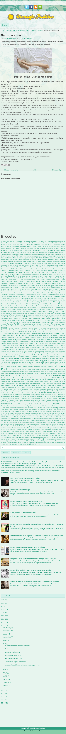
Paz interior (4, 389)
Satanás (53, 417)
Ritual (3, 409)
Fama (38, 322)
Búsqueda (27, 267)
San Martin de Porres (11, 415)
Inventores (15, 343)
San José (54, 413)
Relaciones (43, 404)
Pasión (23, 387)
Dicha (63, 302)
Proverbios (49, 398)
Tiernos (54, 431)
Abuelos (31, 243)
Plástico (29, 393)
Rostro (63, 409)
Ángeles (35, 252)
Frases (4, 328)
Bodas (3, 265)
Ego (41, 309)
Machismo (46, 356)
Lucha (19, 356)
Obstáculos (38, 379)
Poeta (59, 393)
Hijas (55, 333)
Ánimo (56, 252)
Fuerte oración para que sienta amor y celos (24, 478)
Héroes (51, 333)
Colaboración (55, 280)
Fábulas (11, 322)
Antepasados (27, 254)
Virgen (31, 442)
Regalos (26, 404)
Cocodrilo (42, 280)
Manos (23, 360)
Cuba (19, 289)
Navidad (62, 376)
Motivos (24, 374)
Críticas (3, 289)
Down (24, 307)
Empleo (63, 311)
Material (11, 364)
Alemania (33, 248)
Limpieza (9, 355)
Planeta (14, 393)
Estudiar (32, 320)
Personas (24, 391)
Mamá (15, 30)
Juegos (47, 347)
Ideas (52, 337)
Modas (42, 371)
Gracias (20, 332)
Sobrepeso (39, 422)
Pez (41, 391)
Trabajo (30, 433)
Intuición (9, 343)
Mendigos (37, 366)
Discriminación (5, 306)
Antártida (20, 254)
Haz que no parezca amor (13, 658)
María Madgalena (60, 360)
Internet (3, 343)
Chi (13, 278)
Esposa (63, 318)
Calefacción (62, 267)
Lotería (15, 356)
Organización (30, 381)
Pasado (13, 387)
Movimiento (30, 374)
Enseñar (37, 315)
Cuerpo (62, 289)
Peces (14, 389)
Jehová (16, 345)
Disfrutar (23, 306)
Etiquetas (16, 453)
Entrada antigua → (58, 170)
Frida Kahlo (17, 328)
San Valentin (20, 415)
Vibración (18, 441)
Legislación (55, 351)
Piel (58, 391)
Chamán (57, 276)
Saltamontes (49, 411)
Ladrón (9, 351)
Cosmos (3, 287)
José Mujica (5, 347)
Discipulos (62, 304)
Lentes (9, 353)
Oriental (41, 381)
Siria (22, 422)
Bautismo (53, 261)
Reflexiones (13, 404)
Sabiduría (11, 411)
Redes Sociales (51, 402)
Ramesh (42, 400)
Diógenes (38, 304)
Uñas (13, 437)
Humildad (33, 337)
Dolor (51, 306)
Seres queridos (8, 420)
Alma (48, 248)
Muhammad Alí (55, 374)
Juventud (10, 349)
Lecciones (31, 351)
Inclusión (37, 339)
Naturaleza (55, 376)
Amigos (50, 250)
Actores (28, 245)
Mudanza (36, 374)
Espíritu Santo (45, 318)
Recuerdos (41, 402)
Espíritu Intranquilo (34, 318)
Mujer (34, 30)
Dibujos (59, 302)
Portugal (14, 394)
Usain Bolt (24, 437)
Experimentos (4, 322)
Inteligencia (41, 341)
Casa (17, 274)
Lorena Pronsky (54, 355)
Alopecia (52, 248)
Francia (62, 326)
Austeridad (33, 259)
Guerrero (62, 332)
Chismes (28, 278)
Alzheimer (10, 250)
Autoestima (43, 259)
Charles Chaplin (6, 278)
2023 (35, 241)
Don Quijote (61, 306)
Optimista (14, 381)
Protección (37, 398)
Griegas (52, 332)
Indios (52, 339)
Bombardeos (8, 265)
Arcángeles (31, 258)
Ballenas (29, 261)
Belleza (62, 261)
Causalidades (52, 274)
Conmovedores (46, 283)
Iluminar (10, 339)
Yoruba (32, 444)
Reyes (35, 408)
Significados (55, 420)
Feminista (54, 324)
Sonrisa (59, 424)
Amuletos (4, 252)
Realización (10, 402)
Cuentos (45, 289)
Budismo (62, 265)
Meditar (13, 366)
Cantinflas (54, 270)
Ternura (27, 431)
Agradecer (20, 246)
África (15, 246)
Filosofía (13, 326)
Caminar (50, 269)
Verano (48, 439)
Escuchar (31, 317)
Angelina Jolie (43, 252)
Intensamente (61, 341)
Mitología (34, 371)
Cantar (49, 270)
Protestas (42, 398)
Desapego (43, 294)
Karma (31, 349)
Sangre (30, 415)
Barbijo (38, 261)
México (39, 369)
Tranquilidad (52, 433)
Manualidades (44, 360)
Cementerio (28, 276)
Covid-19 (17, 287)
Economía (51, 307)
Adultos (3, 246)
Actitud (13, 245)
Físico (41, 326)
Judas (42, 347)
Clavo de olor (12, 280)
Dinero (34, 304)
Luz (41, 356)
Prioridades (33, 396)
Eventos (53, 320)
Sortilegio (15, 426)
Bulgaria (13, 267)
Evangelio (47, 320)
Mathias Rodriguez (9, 38)
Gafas (11, 330)
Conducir (25, 283)
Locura (43, 355)
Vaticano (7, 439)
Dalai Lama (52, 291)
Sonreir (54, 424)
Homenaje (38, 335)
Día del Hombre (34, 298)
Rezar (40, 408)
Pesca (32, 391)
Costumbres (10, 287)
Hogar (18, 335)
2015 (2, 696)
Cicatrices (38, 278)
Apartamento (27, 256)
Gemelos (47, 330)
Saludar (3, 413)
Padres (23, 383)
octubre (5, 634)
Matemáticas (4, 364)
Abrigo (21, 243)
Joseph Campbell (14, 347)
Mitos (38, 371)
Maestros (28, 358)
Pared (63, 385)
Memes (25, 366)
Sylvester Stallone (54, 428)
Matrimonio (25, 364)
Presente (4, 396)
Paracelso (40, 385)
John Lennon (39, 345)
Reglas (31, 404)
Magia (39, 358)
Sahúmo (35, 411)
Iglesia (56, 337)
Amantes (25, 250)
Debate (3, 293)
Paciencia (18, 383)
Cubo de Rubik (26, 289)
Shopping (48, 420)
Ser (2, 420)
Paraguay (46, 385)
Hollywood (24, 335)
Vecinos (13, 439)
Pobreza (43, 393)
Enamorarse (33, 313)
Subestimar (62, 426)
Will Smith (14, 444)
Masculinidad (54, 362)
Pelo (40, 389)
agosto (5, 640)
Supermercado (44, 428)
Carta (13, 274)
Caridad (31, 272)
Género (59, 330)
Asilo (19, 259)
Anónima (3, 254)
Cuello (40, 289)
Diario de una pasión (47, 302)
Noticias (8, 379)
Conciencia (19, 283)
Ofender (52, 379)
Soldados (17, 424)
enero (5, 685)
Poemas (49, 393)
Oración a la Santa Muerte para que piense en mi (26, 501)
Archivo (26, 453)
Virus (35, 442)
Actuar (33, 245)
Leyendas (42, 353)
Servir (20, 420)
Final (25, 326)
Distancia (29, 306)
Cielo (47, 278)
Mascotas (45, 362)
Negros (15, 378)
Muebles (42, 374)
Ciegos (44, 278)
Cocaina (29, 280)
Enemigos (46, 313)
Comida (38, 281)
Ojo (56, 379)
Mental (14, 369)
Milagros (10, 371)
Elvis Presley (26, 311)
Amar (30, 250)
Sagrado (29, 411)
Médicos (51, 364)
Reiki (35, 404)
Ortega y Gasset (53, 381)
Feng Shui (61, 324)
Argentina (39, 258)
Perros (3, 391)
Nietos (50, 378)
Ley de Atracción (24, 353)
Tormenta (10, 433)
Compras (62, 281)
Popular (5, 453)
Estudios (38, 320)
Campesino (11, 270)
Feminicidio (46, 324)
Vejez (17, 439)
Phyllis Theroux (47, 391)
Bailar (24, 261)
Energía (51, 313)
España (52, 317)
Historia (3, 335)
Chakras (51, 276)
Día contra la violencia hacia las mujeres (34, 296)
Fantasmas (62, 322)
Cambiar (27, 269)
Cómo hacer (46, 281)
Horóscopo (62, 335)
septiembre (7, 637)
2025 (2, 603)
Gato (35, 330)
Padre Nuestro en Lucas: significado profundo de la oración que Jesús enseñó (36, 536)
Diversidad (35, 306)
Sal (38, 411)
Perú (29, 391)
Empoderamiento (5, 313)
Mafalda (34, 358)
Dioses (48, 304)
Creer (38, 287)
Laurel (25, 351)
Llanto (31, 355)
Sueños (9, 428)
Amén (40, 250)
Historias (11, 336)
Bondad (21, 265)
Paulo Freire (59, 387)
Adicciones (43, 245)
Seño (53, 418)
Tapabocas (12, 429)
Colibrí (3, 281)
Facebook (17, 322)
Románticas (49, 409)
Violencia (4, 442)
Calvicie (22, 269)
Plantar (19, 393)
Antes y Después (36, 254)
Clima (18, 280)
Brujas (52, 265)
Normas (3, 379)
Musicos (29, 376)
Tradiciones (37, 433)
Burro (22, 267)
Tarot (25, 429)
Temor (49, 429)
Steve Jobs (50, 426)
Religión (55, 404)
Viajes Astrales (10, 441)
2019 (2, 622)
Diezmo (17, 304)
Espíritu (10, 318)
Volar (52, 442)
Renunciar (9, 406)
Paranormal (58, 385)
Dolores (56, 306)
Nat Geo (48, 376)
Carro (9, 274)
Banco (33, 261)
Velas (21, 439)
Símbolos (62, 420)
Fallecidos (33, 322)
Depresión (12, 294)
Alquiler (63, 248)
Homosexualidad (47, 335)
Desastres (56, 294)
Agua (26, 246)
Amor (63, 250)
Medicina (45, 364)
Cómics (33, 281)
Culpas (16, 291)
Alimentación (41, 248)
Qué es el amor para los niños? (15, 662)
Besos (16, 263)
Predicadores (26, 394)
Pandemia (50, 383)
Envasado (51, 315)
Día (19, 296)
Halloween (27, 333)
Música (24, 376)
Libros (63, 353)
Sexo (28, 420)
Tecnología (36, 429)
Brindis (48, 265)
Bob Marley (61, 263)
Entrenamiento (44, 315)
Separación (62, 418)
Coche (34, 280)
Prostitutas (31, 398)
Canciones (27, 270)
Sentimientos (44, 418)
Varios (3, 439)
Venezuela (26, 439)
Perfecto (56, 389)
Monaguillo (48, 371)
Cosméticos (62, 285)
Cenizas (34, 276)
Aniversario (62, 252)
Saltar (54, 411)
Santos (48, 417)
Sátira (58, 417)
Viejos (39, 441)
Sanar (26, 415)
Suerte (14, 428)
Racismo (37, 400)
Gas (25, 330)
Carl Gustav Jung (43, 272)
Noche (63, 378)
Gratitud (35, 332)
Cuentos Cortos (54, 289)
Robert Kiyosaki (13, 409)
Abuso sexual (47, 243)
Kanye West (24, 349)
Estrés (27, 320)
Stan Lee (43, 426)
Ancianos (30, 252)
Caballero (41, 267)
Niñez (54, 378)
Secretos (62, 417)
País (27, 383)
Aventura (62, 259)
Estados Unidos (6, 320)
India (48, 339)
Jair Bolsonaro (61, 343)
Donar (17, 307)
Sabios (17, 411)
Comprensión (4, 283)
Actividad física (21, 245)
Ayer (12, 261)
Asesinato (9, 259)
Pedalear (19, 389)
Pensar (44, 389)
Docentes (41, 306)
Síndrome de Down (6, 422)
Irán (37, 343)
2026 (2, 600)
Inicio (4, 25)
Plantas (24, 393)
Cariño (35, 272)
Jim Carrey (28, 345)
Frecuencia (10, 328)
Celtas (23, 276)
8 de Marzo (41, 241)
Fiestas (8, 326)
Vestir (63, 439)
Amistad (57, 250)
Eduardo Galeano (16, 309)
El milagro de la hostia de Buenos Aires (23, 513)
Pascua (19, 387)
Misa (30, 371)
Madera (58, 356)
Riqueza (58, 408)
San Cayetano (32, 413)
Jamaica (3, 345)
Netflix (30, 378)
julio (4, 643)
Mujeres (39, 30)
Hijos (59, 333)
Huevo (20, 337)
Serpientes (15, 420)
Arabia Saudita (61, 256)
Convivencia (12, 285)
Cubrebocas (34, 289)
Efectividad (37, 309)
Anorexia (9, 254)
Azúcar (20, 261)
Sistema (26, 422)
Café (57, 267)
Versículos (58, 439)
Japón (8, 345)
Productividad (47, 396)
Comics (28, 281)
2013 (2, 703)
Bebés (58, 261)
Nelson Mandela (23, 378)
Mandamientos (10, 360)
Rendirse (4, 406)
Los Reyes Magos (6, 356)
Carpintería (4, 274)
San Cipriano (39, 413)
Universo (8, 437)
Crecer (26, 287)
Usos (28, 437)
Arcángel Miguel (23, 258)
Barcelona (42, 261)
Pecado (10, 389)
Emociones (42, 311)
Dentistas (44, 293)
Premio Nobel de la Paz (50, 394)
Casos (29, 274)
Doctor (47, 306)
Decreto (30, 293)
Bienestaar (31, 263)
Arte (56, 258)
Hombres (31, 335)
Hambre (33, 333)
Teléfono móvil (44, 429)
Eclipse (41, 307)
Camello (44, 269)
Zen (35, 444)
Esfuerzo (43, 317)
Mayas (31, 364)
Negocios (10, 378)
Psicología (61, 398)
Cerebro (39, 276)
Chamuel (62, 276)
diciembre (6, 628)
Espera (63, 317)
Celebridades (12, 276)
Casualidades (35, 274)
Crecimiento (32, 287)
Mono (63, 371)
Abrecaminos (15, 243)
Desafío (23, 294)
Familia (43, 322)
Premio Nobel (40, 394)
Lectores (37, 351)
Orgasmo (36, 381)
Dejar (34, 293)
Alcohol (63, 246)
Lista (21, 355)
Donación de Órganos (8, 307)
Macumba (52, 356)
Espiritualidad (55, 318)
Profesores (4, 398)
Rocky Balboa (41, 409)
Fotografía (52, 326)
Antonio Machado (10, 256)
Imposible (31, 339)
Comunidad (12, 283)
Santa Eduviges (43, 415)
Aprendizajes (52, 256)
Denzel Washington (53, 293)
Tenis (63, 429)
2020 (29, 241)
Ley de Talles (35, 353)
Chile (19, 278)
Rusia (6, 411)
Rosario (59, 409)
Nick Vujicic (44, 378)
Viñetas (56, 441)
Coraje (18, 285)
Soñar (63, 424)
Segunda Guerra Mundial (8, 418)
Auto (38, 259)
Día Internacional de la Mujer (19, 300)
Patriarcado (37, 387)
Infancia (57, 339)
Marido (3, 362)
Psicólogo (4, 400)
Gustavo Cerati (5, 333)
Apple (39, 256)
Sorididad (3, 426)
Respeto (3, 408)
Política (3, 394)
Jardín (12, 345)
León (13, 353)
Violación (62, 441)
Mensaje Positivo (47, 366)
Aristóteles (46, 258)
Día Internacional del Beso (54, 300)
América (45, 250)
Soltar (39, 424)
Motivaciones (16, 374)
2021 (2, 616)
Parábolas (34, 385)
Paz (64, 387)
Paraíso (51, 385)
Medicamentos (38, 364)
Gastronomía (29, 330)
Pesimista (37, 391)
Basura (48, 261)
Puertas (21, 400)
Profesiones (61, 396)
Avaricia (57, 259)
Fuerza (40, 328)
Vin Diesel (50, 441)
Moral (2, 374)
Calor (17, 269)
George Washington (6, 332)
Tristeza (3, 435)
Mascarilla (38, 362)
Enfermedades (60, 313)
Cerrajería (45, 276)
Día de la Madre (52, 296)
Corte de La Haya (41, 285)
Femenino (32, 324)
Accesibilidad (55, 243)
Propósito (16, 398)
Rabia (32, 400)
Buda (57, 265)
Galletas (15, 330)
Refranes (20, 404)
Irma (40, 343)
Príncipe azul (25, 396)
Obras (33, 379)
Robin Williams (23, 409)
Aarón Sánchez (49, 241)
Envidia (62, 315)
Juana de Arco (29, 347)
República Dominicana (46, 406)
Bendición (4, 263)
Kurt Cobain (43, 349)
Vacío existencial (46, 437)
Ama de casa (18, 250)
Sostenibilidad (23, 426)
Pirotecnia (4, 393)
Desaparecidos (36, 294)
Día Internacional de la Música (38, 300)
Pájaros (31, 383)
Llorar (35, 355)
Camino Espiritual (59, 269)
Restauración (9, 408)
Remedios (62, 404)
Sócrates (9, 424)
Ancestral (17, 252)
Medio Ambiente (59, 364)
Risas (63, 408)
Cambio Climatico (36, 269)
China (24, 278)
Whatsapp (8, 444)
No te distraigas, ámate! (13, 655)
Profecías (54, 396)
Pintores (62, 391)
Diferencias (23, 304)
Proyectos (54, 398)
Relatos (50, 404)
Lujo (31, 356)
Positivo (19, 394)
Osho (3, 383)
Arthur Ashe (61, 258)
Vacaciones (34, 437)
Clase (6, 280)
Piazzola (54, 391)
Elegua (19, 311)
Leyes (47, 353)
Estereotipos (21, 320)
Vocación (48, 442)
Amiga (7, 649)
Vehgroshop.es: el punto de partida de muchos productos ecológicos (33, 559)
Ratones (57, 400)
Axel (9, 261)
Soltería (43, 424)
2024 (2, 606)
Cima (56, 278)
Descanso (62, 294)
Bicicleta (25, 263)
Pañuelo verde (57, 383)
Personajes (16, 391)
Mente (19, 369)
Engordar (18, 315)
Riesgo (48, 408)
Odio (48, 379)
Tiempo (49, 431)
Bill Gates (37, 263)
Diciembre (4, 304)
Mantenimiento (30, 360)
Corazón (24, 285)
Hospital (4, 337)
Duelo (36, 307)
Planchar (9, 393)
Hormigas (55, 335)
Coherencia (49, 280)
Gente (63, 330)
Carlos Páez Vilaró (53, 272)
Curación (37, 291)
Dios (44, 304)
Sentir (50, 418)
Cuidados (3, 291)
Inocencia (27, 341)
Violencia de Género (14, 442)
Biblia (20, 263)
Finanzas (30, 326)
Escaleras (18, 317)
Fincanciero (36, 326)
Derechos (18, 294)
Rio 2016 (52, 408)
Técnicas (29, 429)
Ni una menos (36, 378)
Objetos (28, 379)
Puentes (16, 400)
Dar (60, 291)
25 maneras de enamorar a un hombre (17, 646)
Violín (23, 442)
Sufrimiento (19, 428)
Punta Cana (27, 400)
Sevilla (24, 420)
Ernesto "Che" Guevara (8, 317)
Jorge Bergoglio (49, 345)
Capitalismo (10, 272)
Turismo (13, 435)
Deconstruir (17, 293)
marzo (5, 679)
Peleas (30, 389)
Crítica (63, 287)
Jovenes (22, 347)
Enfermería (11, 315)
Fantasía (55, 322)
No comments (27, 38)
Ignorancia (62, 337)
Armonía (51, 258)
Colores (15, 281)
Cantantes (43, 270)
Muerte (47, 374)
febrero (5, 682)
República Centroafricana (20, 406)
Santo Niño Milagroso (40, 417)
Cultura (21, 291)
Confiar (38, 283)
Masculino (62, 362)
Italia (50, 343)
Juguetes (62, 347)
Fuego (25, 328)
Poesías (55, 393)
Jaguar (54, 343)
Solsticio (35, 424)
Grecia (41, 332)
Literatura (27, 355)
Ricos (44, 408)
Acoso (9, 245)
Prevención (18, 396)
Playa (33, 393)
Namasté (43, 376)
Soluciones (48, 424)
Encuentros (40, 313)
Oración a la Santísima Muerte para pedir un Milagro (27, 547)
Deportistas (4, 294)
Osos (6, 383)
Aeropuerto (9, 246)
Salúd (63, 411)
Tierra (59, 431)
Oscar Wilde (61, 381)
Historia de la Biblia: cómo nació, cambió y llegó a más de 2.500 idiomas (34, 582)
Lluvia (39, 355)
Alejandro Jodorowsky (13, 248)
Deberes (7, 293)
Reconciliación (33, 402)
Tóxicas (25, 433)
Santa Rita (13, 417)
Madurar (22, 358)
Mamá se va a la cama (11, 35)
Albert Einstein (49, 246)
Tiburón (44, 431)
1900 (11, 241)
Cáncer (21, 270)
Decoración (24, 293)
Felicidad (17, 324)
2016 (18, 241)
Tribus (58, 433)
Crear (22, 287)
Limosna (3, 355)
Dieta (13, 304)
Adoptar (63, 245)
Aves (2, 261)
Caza (63, 274)
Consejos (54, 283)
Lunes (35, 356)
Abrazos (8, 243)
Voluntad (57, 442)
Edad (56, 307)
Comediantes (21, 281)
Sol (13, 424)
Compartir (55, 281)
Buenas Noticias (5, 267)
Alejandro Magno (25, 248)
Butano (32, 267)
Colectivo (62, 280)
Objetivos (23, 379)
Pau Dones (43, 387)
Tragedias (45, 433)
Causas (59, 274)
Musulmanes (36, 376)
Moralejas (8, 374)
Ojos (59, 379)
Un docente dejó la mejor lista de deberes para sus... (22, 665)
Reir (38, 404)
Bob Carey (54, 263)
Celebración (4, 276)
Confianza (32, 283)
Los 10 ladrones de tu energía (20, 490)
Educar (31, 309)
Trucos (9, 435)
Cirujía (63, 278)
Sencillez (38, 418)
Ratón (53, 400)
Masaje (32, 362)
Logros (48, 355)
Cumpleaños (27, 291)
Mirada (27, 371)
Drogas (29, 307)
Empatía (49, 311)
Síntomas (14, 422)
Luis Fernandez (25, 356)
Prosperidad (23, 398)
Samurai (12, 413)
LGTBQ (52, 353)
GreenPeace (46, 332)
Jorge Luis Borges (59, 345)
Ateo (28, 259)
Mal (54, 358)
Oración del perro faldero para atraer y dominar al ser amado (30, 570)
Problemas (40, 396)
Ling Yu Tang (16, 355)
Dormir (21, 307)
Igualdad (4, 339)
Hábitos (12, 333)
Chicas (16, 278)
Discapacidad (54, 304)
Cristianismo (55, 287)
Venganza (32, 439)
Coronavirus (31, 285)
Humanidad (26, 337)
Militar (15, 371)
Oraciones (21, 381)
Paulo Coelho (51, 387)
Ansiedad (15, 254)
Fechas (12, 324)
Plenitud (37, 393)
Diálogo (39, 302)
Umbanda (35, 435)
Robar (6, 409)
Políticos (9, 394)
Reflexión (5, 404)
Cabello (46, 267)
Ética (42, 320)
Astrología (24, 259)
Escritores (25, 317)
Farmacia (3, 324)
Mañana (51, 360)
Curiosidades (44, 291)
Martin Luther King (23, 362)
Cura (32, 291)
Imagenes (17, 339)
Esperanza (4, 318)
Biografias (43, 263)
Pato (32, 387)
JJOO (34, 345)
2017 (22, 241)
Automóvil (51, 259)
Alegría (3, 248)
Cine (59, 278)
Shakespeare (41, 420)
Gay (43, 330)
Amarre (35, 250)
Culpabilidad (10, 291)
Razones (62, 400)
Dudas (33, 307)
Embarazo (34, 311)
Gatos (39, 330)
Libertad (57, 353)
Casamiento (23, 274)
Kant (19, 349)
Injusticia (22, 341)
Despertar (9, 296)
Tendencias (55, 429)
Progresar (11, 398)
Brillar (43, 265)
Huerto (17, 337)
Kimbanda (37, 349)
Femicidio (39, 324)
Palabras (37, 383)
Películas (36, 389)
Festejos (3, 326)
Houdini (9, 337)
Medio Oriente (5, 366)
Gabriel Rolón (5, 330)
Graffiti (25, 332)
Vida (23, 441)
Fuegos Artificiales (32, 328)
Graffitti (30, 332)
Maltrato (62, 358)
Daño (57, 291)
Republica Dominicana (33, 406)
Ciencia (52, 278)
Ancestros (23, 252)
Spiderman (32, 426)
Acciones (62, 243)
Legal (49, 351)
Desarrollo (50, 294)
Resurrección (23, 408)
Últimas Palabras (27, 435)
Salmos (42, 411)
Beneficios (10, 263)
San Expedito (48, 413)
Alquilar (58, 248)
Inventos (21, 343)
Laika (13, 351)
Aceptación (4, 245)
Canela (38, 270)
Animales (51, 252)
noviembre (6, 631)
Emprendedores (16, 313)
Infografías (5, 341)
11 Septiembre (5, 241)
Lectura (42, 351)
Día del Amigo (25, 298)
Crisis (48, 287)
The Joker (38, 431)
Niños (59, 378)
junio (4, 669)
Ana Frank (11, 252)
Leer (46, 351)
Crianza (43, 287)
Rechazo (16, 402)
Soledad (22, 424)
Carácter (20, 272)
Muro (20, 376)
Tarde (18, 429)
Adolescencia (56, 245)
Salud (59, 411)
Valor (53, 437)
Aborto (3, 243)
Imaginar (24, 339)
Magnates (45, 358)
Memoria (30, 366)
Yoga (28, 444)
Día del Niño (42, 298)
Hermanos (45, 333)
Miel (57, 369)
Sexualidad (34, 420)
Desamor (29, 294)
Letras (16, 353)
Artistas (3, 259)
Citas (2, 280)
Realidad (3, 402)
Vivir (44, 442)
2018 (25, 241)
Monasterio (54, 371)
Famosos (49, 322)
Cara (16, 272)
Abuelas (26, 243)
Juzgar (15, 349)
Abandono (56, 241)
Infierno (63, 339)
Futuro (49, 328)
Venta (37, 439)
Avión (6, 261)
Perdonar (50, 389)
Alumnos (4, 250)
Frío (22, 328)
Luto (38, 356)
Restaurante (16, 408)
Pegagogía (25, 389)
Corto (48, 285)
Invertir (26, 343)
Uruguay (18, 437)
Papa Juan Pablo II (18, 385)
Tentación (3, 431)
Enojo (23, 315)
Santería (19, 417)
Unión (39, 435)
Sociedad (53, 422)
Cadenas (52, 267)
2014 (14, 241)
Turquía (19, 435)
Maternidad (18, 364)
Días (54, 302)
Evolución (58, 320)
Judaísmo (37, 347)
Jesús (21, 345)
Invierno (31, 343)
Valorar (57, 437)
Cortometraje (54, 285)
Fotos (58, 326)
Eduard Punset (7, 309)
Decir (12, 293)
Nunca (18, 379)
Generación (53, 330)
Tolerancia (4, 433)
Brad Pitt (34, 265)
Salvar (7, 413)
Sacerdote (23, 411)
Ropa (55, 409)
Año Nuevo (19, 256)
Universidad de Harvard (49, 435)
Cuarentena (13, 289)
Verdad (52, 439)
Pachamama (11, 383)
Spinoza (37, 426)
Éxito (63, 320)
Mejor (19, 366)
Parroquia (8, 387)
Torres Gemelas (17, 433)
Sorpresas (10, 426)
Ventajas (42, 439)
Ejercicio (50, 309)
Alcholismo (57, 246)
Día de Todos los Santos (13, 298)
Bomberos (15, 265)
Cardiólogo (26, 272)
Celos (19, 276)
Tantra (7, 429)
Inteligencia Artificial (51, 341)
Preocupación (61, 394)
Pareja (3, 387)
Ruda (2, 411)
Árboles (15, 258)
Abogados (62, 241)
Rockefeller (34, 409)
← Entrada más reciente (10, 170)
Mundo (10, 376)
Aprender (45, 256)
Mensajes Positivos (24, 30)
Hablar (17, 333)
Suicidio (26, 428)
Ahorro (35, 246)
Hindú (63, 333)
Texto (32, 431)
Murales (16, 376)
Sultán (31, 428)
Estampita (14, 320)
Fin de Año (20, 326)
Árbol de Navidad (6, 258)
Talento (3, 429)
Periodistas (62, 389)
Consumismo (4, 285)
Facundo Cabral (25, 322)
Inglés (17, 341)
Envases (57, 315)
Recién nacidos (24, 402)
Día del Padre (51, 298)
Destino (15, 296)
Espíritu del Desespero (20, 318)
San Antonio (18, 413)
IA (49, 337)
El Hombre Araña (58, 309)
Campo (16, 270)
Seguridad (18, 418)
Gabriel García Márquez (58, 328)
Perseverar (9, 391)
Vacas (40, 437)
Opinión (63, 379)
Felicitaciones (25, 324)
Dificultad (28, 304)
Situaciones (32, 422)
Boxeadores (28, 265)
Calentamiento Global (8, 269)
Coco (38, 280)
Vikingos (43, 441)
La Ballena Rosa (53, 349)
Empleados (56, 311)
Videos (33, 441)
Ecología (46, 307)
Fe (8, 324)
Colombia (9, 281)
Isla (43, 343)
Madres (9, 30)
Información (12, 341)
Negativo (4, 378)
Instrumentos (34, 341)
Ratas (49, 400)
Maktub (50, 358)
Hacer (22, 333)
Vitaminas (40, 442)
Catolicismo (44, 274)
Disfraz (18, 306)
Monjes (60, 371)
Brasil (39, 265)
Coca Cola (24, 280)
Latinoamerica (19, 351)
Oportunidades (5, 381)
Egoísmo (45, 309)
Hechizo (38, 333)
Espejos (58, 317)
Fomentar (46, 326)
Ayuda (16, 261)
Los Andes (62, 355)
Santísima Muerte (27, 417)
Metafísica (24, 369)
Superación (36, 428)
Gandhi (20, 330)
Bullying (18, 267)
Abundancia (38, 243)
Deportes (62, 293)
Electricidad (12, 311)
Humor (39, 337)
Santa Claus (35, 415)
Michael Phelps (46, 369)
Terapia (22, 431)
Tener (59, 429)
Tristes (63, 433)
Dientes (9, 304)
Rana (46, 400)
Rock (29, 409)
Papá (63, 383)
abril (4, 676)
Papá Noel (27, 385)
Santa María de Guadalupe (56, 415)
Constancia (62, 283)
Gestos (15, 332)
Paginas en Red (37, 731)
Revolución (31, 408)
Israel (46, 343)
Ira (34, 343)
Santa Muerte (5, 417)
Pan (41, 383)
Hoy (13, 337)
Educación (25, 309)
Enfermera (4, 315)
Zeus (38, 444)
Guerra (57, 332)
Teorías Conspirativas (13, 431)
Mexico (34, 369)
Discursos (13, 306)
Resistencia (62, 406)
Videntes (28, 441)
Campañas (4, 270)
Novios (13, 379)
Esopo (48, 317)
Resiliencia (55, 406)
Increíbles (43, 339)
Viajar (3, 441)
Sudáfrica (3, 428)
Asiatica (15, 259)
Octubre (44, 379)
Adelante (37, 245)
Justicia (3, 349)
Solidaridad (29, 424)
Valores (62, 437)
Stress (56, 426)
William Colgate (21, 444)
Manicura (18, 360)
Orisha (46, 381)
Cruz (8, 289)
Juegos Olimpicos (54, 347)
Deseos (3, 296)
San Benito (25, 413)
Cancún (33, 270)
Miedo (53, 369)
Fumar (44, 328)
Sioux (19, 422)
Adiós (49, 245)
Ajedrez (40, 246)
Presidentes (10, 396)
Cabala (36, 267)
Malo (57, 358)
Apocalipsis (34, 256)
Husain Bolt (45, 337)
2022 (32, 241)
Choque (33, 278)
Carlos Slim (62, 272)
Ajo (43, 246)
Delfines (39, 293)
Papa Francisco (6, 385)
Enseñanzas (30, 315)
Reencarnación (61, 402)
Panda (44, 383)
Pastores (28, 387)
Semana (23, 418)
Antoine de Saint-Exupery (48, 254)
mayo (5, 673)
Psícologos (11, 400)
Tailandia (62, 428)
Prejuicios (33, 394)
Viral (26, 442)
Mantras (37, 360)
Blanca (49, 263)
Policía (63, 393)
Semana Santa (31, 418)
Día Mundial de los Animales (28, 302)
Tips (63, 431)
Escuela (37, 317)
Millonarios (20, 371)
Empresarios (25, 313)
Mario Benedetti (11, 362)
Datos (63, 291)
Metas (30, 369)
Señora (56, 418)
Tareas (22, 429)
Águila (30, 246)
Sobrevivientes (46, 422)
